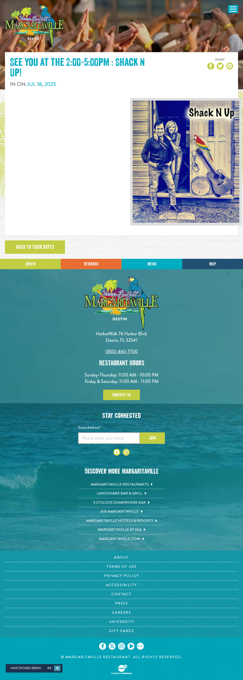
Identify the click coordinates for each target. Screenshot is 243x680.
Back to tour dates (35, 247)
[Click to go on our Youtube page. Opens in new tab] (130, 646)
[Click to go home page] (34, 26)
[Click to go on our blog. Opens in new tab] (140, 646)
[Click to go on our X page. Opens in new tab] (112, 646)
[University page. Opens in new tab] (121, 621)
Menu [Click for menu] (152, 264)
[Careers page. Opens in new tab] (121, 612)
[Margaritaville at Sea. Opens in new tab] (121, 529)
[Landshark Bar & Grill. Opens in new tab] (121, 493)
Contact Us (121, 395)
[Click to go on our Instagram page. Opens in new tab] (121, 646)
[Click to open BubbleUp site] (121, 669)
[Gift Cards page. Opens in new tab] (121, 631)
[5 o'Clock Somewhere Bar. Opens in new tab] (121, 502)
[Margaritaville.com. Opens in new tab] (121, 538)
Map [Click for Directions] (212, 264)
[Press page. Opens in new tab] (121, 603)
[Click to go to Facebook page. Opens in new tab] (116, 452)
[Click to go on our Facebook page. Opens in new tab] (102, 646)
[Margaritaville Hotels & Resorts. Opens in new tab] (121, 520)
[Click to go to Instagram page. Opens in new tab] (126, 452)
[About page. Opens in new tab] (121, 557)
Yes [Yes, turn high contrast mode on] (49, 668)
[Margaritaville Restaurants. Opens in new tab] (121, 484)
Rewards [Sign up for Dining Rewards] (91, 264)
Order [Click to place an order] (30, 264)
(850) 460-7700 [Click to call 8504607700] (121, 351)
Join (152, 438)
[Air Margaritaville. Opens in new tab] (121, 511)
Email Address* (89, 427)
